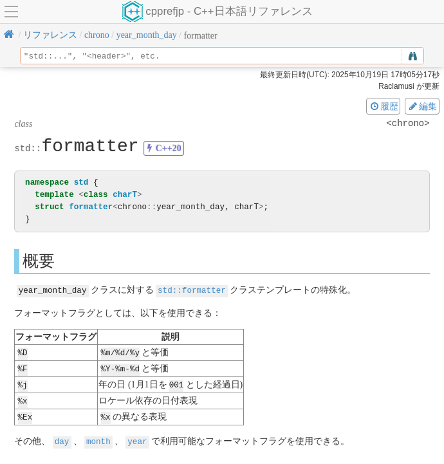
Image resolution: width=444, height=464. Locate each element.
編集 (422, 106)
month (98, 437)
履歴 (383, 106)
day (62, 437)
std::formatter (192, 289)
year (137, 437)
